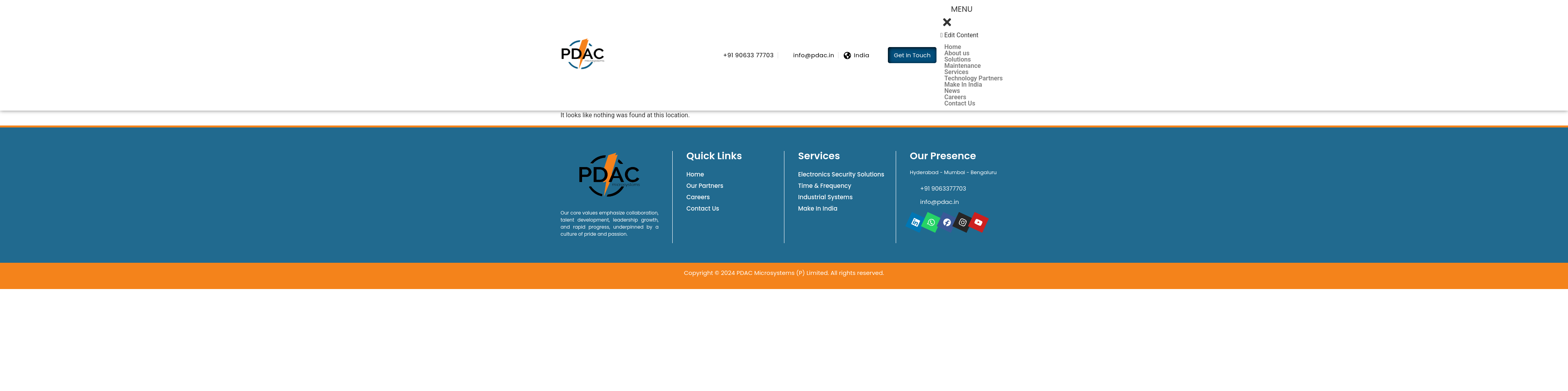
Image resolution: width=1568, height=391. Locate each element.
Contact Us (959, 103)
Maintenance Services (962, 69)
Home (952, 47)
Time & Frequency (824, 186)
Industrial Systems (825, 197)
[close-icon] (949, 25)
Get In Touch (912, 55)
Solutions (962, 59)
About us (956, 53)
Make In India (963, 85)
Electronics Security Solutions (841, 174)
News (952, 91)
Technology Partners (973, 78)
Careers (955, 97)
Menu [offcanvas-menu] (958, 8)
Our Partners (704, 186)
